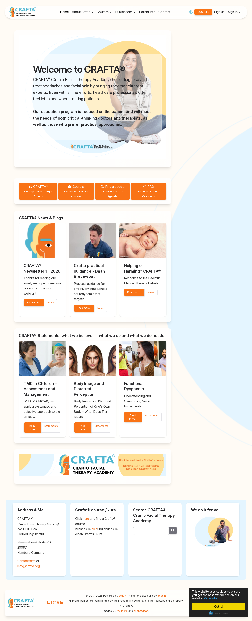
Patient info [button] (147, 12)
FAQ (148, 191)
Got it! (218, 607)
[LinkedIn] (61, 603)
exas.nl (162, 595)
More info (209, 598)
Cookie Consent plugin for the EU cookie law (218, 614)
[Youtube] (58, 603)
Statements (51, 425)
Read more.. (34, 302)
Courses (76, 191)
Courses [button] (103, 12)
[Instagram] (54, 603)
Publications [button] (124, 12)
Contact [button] (164, 12)
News (50, 302)
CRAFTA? (38, 191)
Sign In (233, 12)
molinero (122, 610)
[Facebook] (51, 603)
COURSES (203, 11)
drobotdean (141, 610)
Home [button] (64, 12)
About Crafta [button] (81, 12)
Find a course (112, 191)
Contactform (26, 561)
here (86, 519)
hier (94, 529)
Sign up (219, 12)
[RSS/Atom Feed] (48, 603)
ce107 (122, 595)
